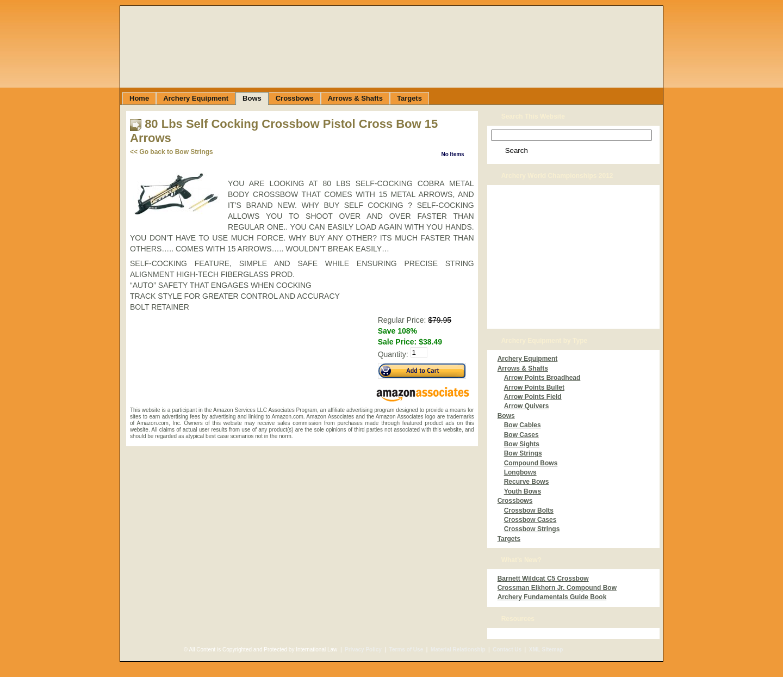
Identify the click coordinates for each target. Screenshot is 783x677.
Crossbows (515, 500)
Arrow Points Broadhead (542, 377)
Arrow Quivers (526, 406)
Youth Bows (522, 491)
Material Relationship (458, 650)
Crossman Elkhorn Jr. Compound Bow (557, 588)
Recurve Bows (526, 481)
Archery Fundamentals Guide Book (552, 597)
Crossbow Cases (530, 520)
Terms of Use (406, 650)
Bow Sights (521, 444)
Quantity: (393, 354)
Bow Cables (522, 425)
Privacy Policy (363, 650)
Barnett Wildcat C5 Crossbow (543, 578)
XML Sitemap (546, 650)
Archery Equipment (528, 358)
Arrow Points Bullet (534, 387)
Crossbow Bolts (529, 510)
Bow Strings (523, 453)
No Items (452, 154)
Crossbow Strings (532, 529)
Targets (509, 539)
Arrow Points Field (533, 397)
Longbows (520, 472)
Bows (506, 416)
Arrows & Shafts (523, 368)
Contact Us (507, 650)
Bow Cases (521, 435)
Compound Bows (531, 463)
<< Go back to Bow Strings (171, 152)
